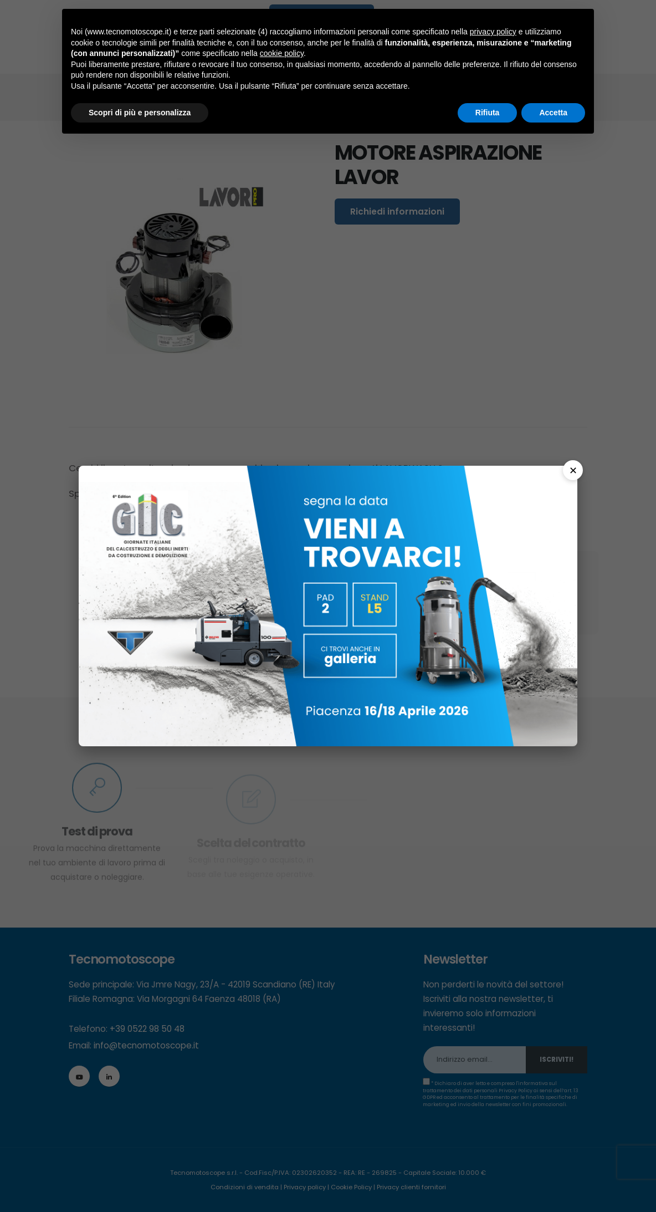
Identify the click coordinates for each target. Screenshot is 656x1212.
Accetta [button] (553, 112)
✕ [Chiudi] (573, 470)
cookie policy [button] (282, 53)
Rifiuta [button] (487, 112)
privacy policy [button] (493, 31)
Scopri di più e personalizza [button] (140, 112)
